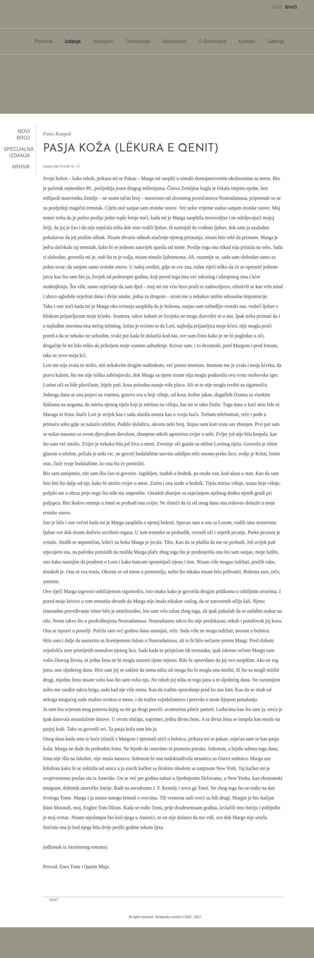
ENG (277, 7)
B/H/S (291, 7)
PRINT (53, 900)
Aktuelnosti (174, 41)
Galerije (275, 41)
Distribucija (138, 41)
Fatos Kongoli (57, 133)
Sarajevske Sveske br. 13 (61, 166)
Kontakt (246, 41)
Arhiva (21, 166)
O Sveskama (212, 41)
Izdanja (73, 41)
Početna (43, 41)
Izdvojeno (103, 41)
